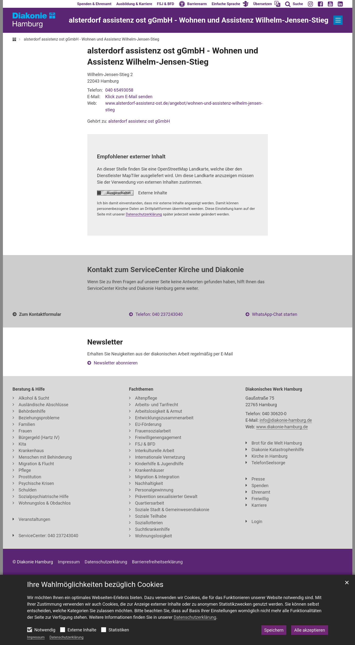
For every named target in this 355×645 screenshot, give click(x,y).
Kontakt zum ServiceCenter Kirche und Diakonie (165, 269)
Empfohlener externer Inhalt (131, 156)
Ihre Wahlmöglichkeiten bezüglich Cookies (95, 584)
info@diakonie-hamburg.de (286, 420)
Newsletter (105, 342)
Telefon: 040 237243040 (159, 314)
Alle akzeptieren (309, 630)
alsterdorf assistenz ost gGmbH (139, 121)
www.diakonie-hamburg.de (282, 426)
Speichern (274, 630)
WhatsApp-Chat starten (274, 314)
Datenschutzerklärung (66, 637)
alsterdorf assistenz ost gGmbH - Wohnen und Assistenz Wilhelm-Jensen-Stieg (91, 39)
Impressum (36, 637)
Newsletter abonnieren (116, 362)
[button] (230, 4)
